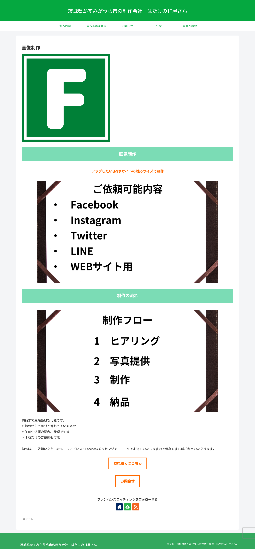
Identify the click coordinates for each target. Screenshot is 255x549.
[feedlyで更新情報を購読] (127, 506)
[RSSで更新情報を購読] (135, 506)
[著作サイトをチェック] (119, 506)
